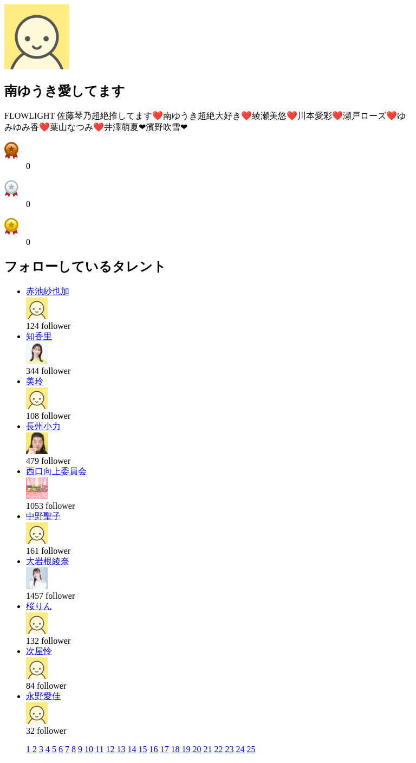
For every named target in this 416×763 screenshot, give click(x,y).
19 (185, 749)
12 (110, 749)
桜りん (39, 606)
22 (218, 749)
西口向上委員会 (56, 471)
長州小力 (43, 426)
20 (196, 749)
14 (131, 749)
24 (240, 749)
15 (142, 749)
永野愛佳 (43, 696)
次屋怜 (39, 651)
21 (207, 749)
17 (164, 749)
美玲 (34, 381)
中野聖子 (43, 516)
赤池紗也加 (47, 291)
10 (88, 749)
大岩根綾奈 (47, 561)
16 (153, 749)
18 (175, 749)
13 (120, 749)
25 (250, 749)
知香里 (39, 336)
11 (99, 749)
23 (229, 749)
